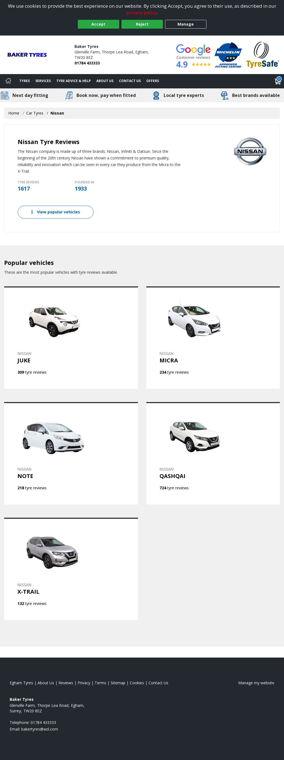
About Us (104, 80)
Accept (98, 24)
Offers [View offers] (152, 80)
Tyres (24, 80)
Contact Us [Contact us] (130, 80)
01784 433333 (87, 63)
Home (13, 113)
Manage (185, 24)
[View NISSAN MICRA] (213, 337)
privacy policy (141, 12)
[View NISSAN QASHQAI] (213, 453)
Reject (142, 24)
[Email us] (39, 729)
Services (43, 80)
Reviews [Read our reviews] (66, 682)
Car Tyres (34, 113)
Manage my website (256, 682)
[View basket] (278, 81)
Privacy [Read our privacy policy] (84, 682)
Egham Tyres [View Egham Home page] (21, 682)
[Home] (8, 81)
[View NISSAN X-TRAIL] (71, 569)
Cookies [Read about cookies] (137, 682)
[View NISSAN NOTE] (71, 453)
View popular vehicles (55, 212)
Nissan (57, 113)
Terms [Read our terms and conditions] (100, 682)
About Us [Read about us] (46, 682)
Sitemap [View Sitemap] (118, 682)
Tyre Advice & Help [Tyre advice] (73, 80)
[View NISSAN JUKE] (71, 337)
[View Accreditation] (228, 54)
